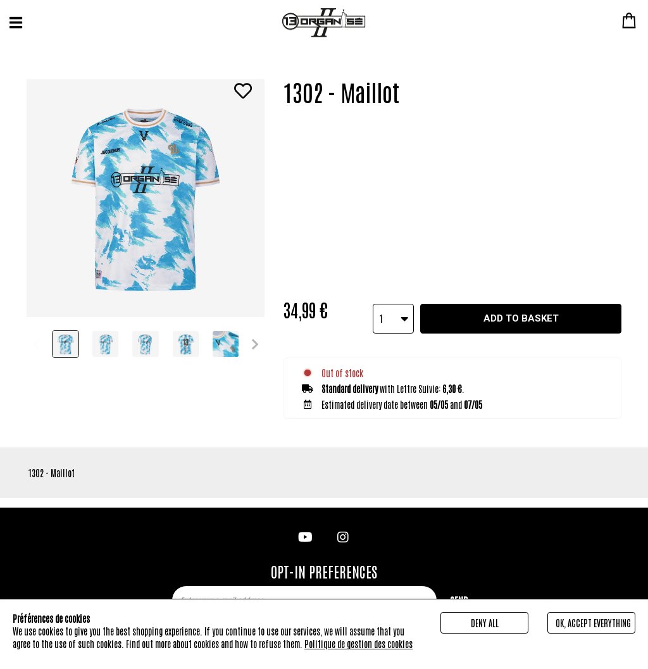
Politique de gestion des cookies (358, 643)
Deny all (485, 622)
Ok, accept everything (593, 622)
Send (459, 590)
